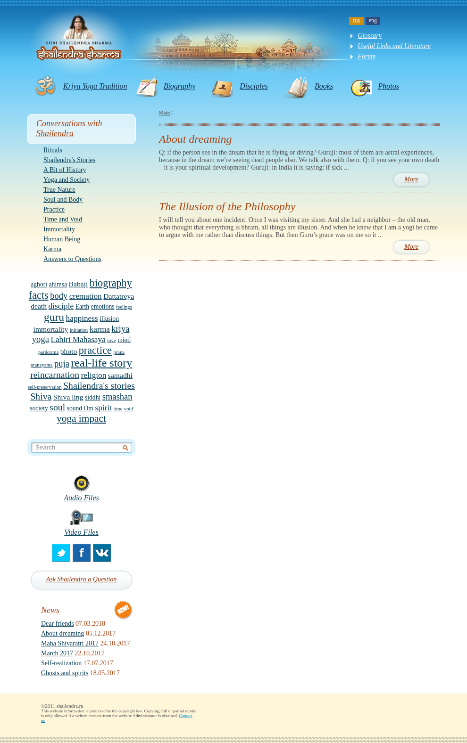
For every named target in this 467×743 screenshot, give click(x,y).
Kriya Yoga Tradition (95, 86)
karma (100, 329)
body (58, 296)
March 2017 (57, 653)
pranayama (42, 364)
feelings (124, 307)
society (39, 408)
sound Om (80, 408)
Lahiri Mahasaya (77, 339)
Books (324, 86)
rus (356, 20)
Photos (388, 86)
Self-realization (61, 663)
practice (95, 350)
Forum (366, 56)
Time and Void (62, 219)
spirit (103, 407)
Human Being (61, 239)
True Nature (59, 189)
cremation (85, 296)
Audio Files (81, 498)
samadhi (120, 375)
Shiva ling (68, 397)
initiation (79, 330)
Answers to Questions (72, 258)
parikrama (48, 352)
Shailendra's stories (99, 385)
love (111, 340)
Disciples (254, 86)
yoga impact (81, 418)
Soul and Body (63, 199)
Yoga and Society (66, 179)
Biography (180, 86)
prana (119, 352)
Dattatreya (118, 296)
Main (164, 112)
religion (94, 375)
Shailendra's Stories (69, 159)
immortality (50, 329)
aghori (39, 284)
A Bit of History (64, 169)
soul (57, 407)
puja (61, 363)
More (411, 179)
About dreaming (62, 633)
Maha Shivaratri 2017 (70, 643)
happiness (82, 318)
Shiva (40, 396)
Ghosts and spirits (64, 673)
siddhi (92, 397)
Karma (52, 249)
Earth (82, 306)
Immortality (59, 229)
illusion (109, 318)
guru (54, 317)
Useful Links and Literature (394, 45)
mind (124, 339)
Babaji (78, 284)
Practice (54, 209)
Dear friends (57, 623)
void (128, 408)
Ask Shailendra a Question (81, 579)
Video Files (81, 532)
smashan (117, 396)
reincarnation (54, 374)
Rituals (52, 150)
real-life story (101, 363)
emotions (103, 306)
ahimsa (58, 284)
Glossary (370, 35)
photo (68, 351)
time (117, 408)
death (39, 306)
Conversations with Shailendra (69, 128)
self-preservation (45, 387)
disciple (61, 306)
